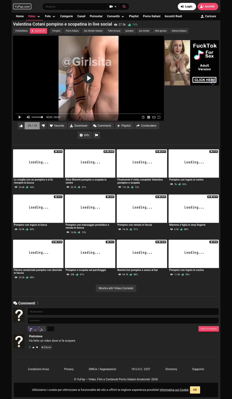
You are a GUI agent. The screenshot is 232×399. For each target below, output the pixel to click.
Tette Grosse (114, 31)
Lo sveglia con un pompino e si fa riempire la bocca (33, 181)
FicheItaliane (21, 31)
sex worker (144, 31)
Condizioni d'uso (38, 369)
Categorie (66, 16)
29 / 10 (32, 125)
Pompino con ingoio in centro (186, 179)
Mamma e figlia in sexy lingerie (187, 224)
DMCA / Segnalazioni (102, 369)
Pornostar (96, 16)
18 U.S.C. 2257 (140, 369)
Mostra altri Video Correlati (116, 288)
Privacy (69, 369)
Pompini (56, 31)
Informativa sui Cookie (174, 390)
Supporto (198, 369)
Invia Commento (209, 329)
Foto (48, 16)
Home (20, 16)
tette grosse (160, 31)
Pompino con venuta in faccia (134, 224)
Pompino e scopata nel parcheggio (86, 270)
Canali (81, 16)
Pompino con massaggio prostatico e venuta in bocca (87, 226)
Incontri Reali (173, 16)
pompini (129, 31)
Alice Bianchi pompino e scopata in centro (86, 181)
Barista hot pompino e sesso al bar (137, 270)
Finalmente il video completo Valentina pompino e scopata (140, 181)
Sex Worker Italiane (93, 31)
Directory (171, 369)
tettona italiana (179, 31)
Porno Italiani (151, 16)
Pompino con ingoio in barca (30, 224)
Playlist (134, 16)
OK (195, 390)
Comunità (113, 16)
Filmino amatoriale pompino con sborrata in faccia (38, 272)
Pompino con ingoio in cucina (186, 270)
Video (32, 16)
